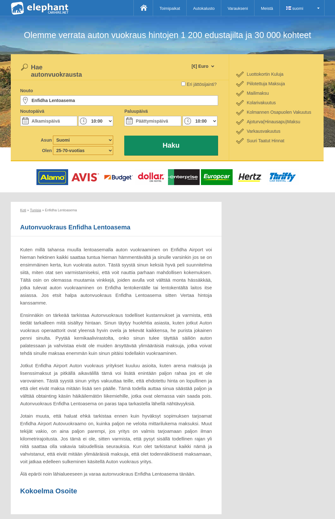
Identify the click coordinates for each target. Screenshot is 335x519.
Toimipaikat (169, 8)
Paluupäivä (136, 111)
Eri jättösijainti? (201, 84)
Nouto (26, 90)
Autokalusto (204, 8)
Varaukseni (238, 8)
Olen (47, 150)
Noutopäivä (32, 111)
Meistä (267, 8)
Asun (46, 140)
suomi (294, 8)
